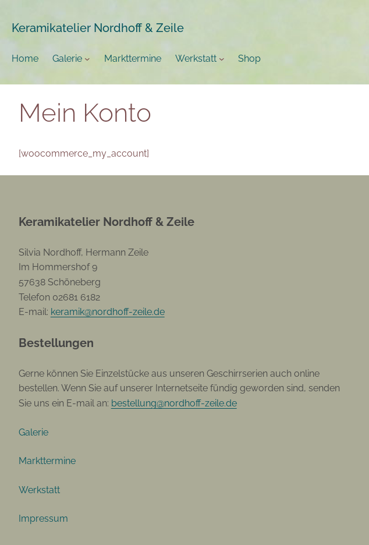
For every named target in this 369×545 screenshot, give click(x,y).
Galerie (67, 58)
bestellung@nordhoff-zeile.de (174, 403)
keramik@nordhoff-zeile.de (108, 311)
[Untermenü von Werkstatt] (222, 59)
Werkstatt (196, 58)
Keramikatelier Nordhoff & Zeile (98, 28)
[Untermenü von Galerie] (87, 59)
